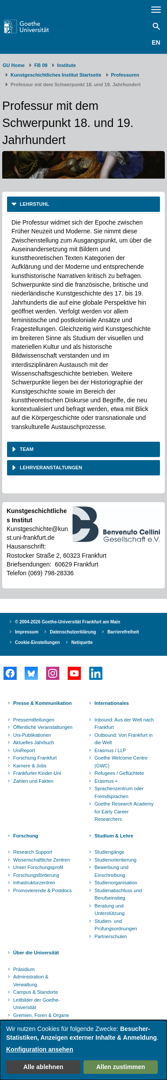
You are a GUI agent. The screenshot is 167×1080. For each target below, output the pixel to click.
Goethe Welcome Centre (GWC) (121, 761)
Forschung (25, 835)
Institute (66, 65)
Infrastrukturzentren (34, 882)
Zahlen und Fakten (33, 781)
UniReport (24, 750)
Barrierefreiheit (123, 632)
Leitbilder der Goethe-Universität (36, 1003)
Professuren (125, 74)
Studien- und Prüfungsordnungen (115, 925)
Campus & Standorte (35, 992)
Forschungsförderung (36, 875)
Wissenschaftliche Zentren (41, 859)
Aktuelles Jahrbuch (33, 742)
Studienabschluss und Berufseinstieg (118, 894)
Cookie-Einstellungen (37, 642)
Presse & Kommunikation (42, 703)
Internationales (111, 703)
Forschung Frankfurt (35, 757)
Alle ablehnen (43, 1066)
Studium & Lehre (113, 835)
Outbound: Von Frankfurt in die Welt (123, 739)
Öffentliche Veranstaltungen (43, 727)
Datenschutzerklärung (73, 632)
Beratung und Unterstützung (109, 909)
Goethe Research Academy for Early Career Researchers (124, 811)
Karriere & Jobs (30, 765)
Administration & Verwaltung (30, 980)
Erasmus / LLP (110, 750)
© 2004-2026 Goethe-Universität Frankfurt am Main (67, 621)
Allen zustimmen (120, 1066)
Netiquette (82, 642)
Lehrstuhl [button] (33, 204)
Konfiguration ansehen (39, 1049)
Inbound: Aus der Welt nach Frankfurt (124, 723)
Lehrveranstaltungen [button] (50, 467)
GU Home (14, 65)
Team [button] (25, 449)
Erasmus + (106, 781)
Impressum (26, 632)
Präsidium (24, 969)
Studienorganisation (115, 882)
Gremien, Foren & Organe (41, 1015)
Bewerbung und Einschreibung (111, 871)
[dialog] (83, 1050)
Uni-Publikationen (32, 735)
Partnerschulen (110, 936)
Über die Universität (36, 952)
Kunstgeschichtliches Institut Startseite (56, 74)
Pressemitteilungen (33, 719)
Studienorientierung (115, 859)
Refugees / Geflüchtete (119, 773)
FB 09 (40, 65)
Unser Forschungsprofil (38, 867)
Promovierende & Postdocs (42, 890)
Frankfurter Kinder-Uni (37, 773)
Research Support (32, 852)
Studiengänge (109, 852)
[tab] (83, 204)
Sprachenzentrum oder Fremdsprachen (119, 792)
